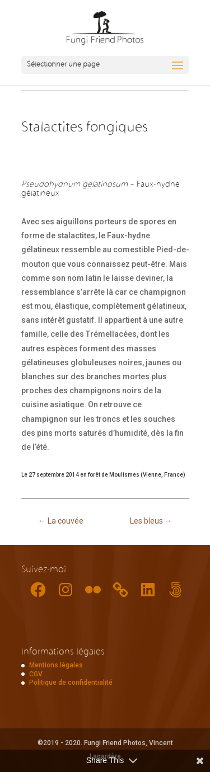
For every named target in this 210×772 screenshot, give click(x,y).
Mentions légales (56, 665)
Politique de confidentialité (71, 682)
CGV (36, 674)
